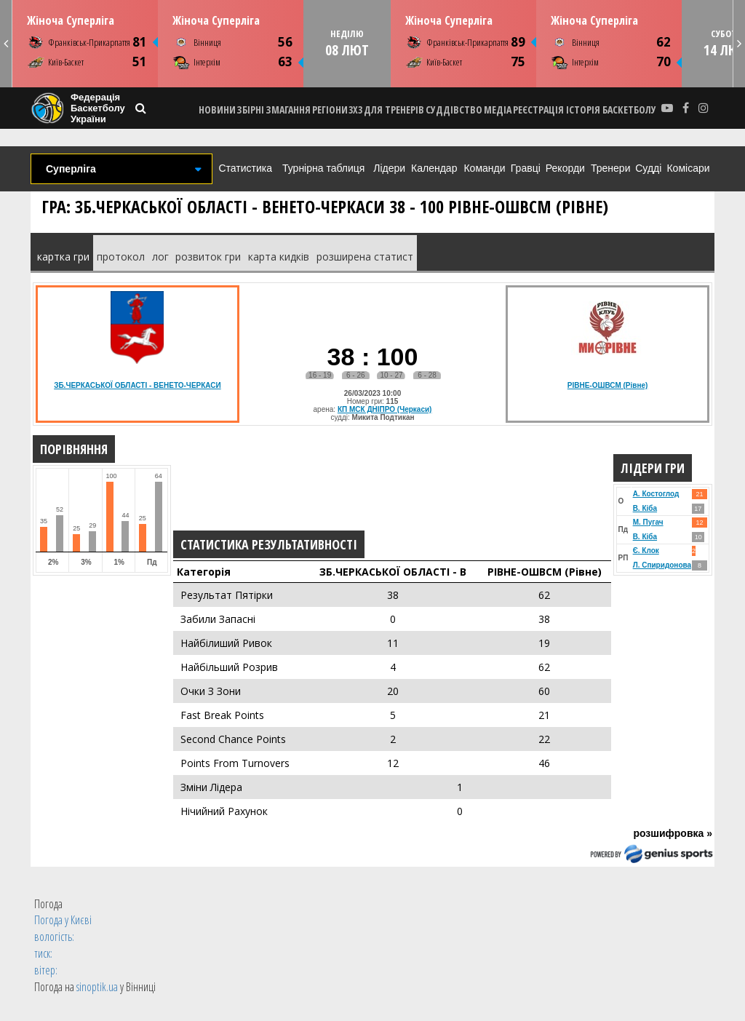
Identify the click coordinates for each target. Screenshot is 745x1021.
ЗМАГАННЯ (288, 109)
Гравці (526, 168)
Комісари (687, 168)
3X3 (355, 109)
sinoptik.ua (97, 987)
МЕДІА (497, 109)
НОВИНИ (217, 109)
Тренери (610, 168)
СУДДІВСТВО (454, 109)
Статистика (245, 168)
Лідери (389, 168)
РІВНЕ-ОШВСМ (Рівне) (607, 385)
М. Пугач (648, 522)
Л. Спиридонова (662, 565)
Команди (484, 168)
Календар (434, 168)
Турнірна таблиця (323, 168)
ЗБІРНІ (250, 109)
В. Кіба (645, 508)
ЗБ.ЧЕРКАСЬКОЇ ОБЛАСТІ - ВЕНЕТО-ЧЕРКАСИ (137, 385)
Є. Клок (646, 551)
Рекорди (565, 168)
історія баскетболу (611, 109)
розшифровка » (672, 833)
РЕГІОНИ (330, 109)
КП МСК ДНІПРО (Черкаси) (385, 409)
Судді (648, 168)
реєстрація (538, 109)
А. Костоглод (656, 494)
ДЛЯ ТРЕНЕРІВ (394, 109)
